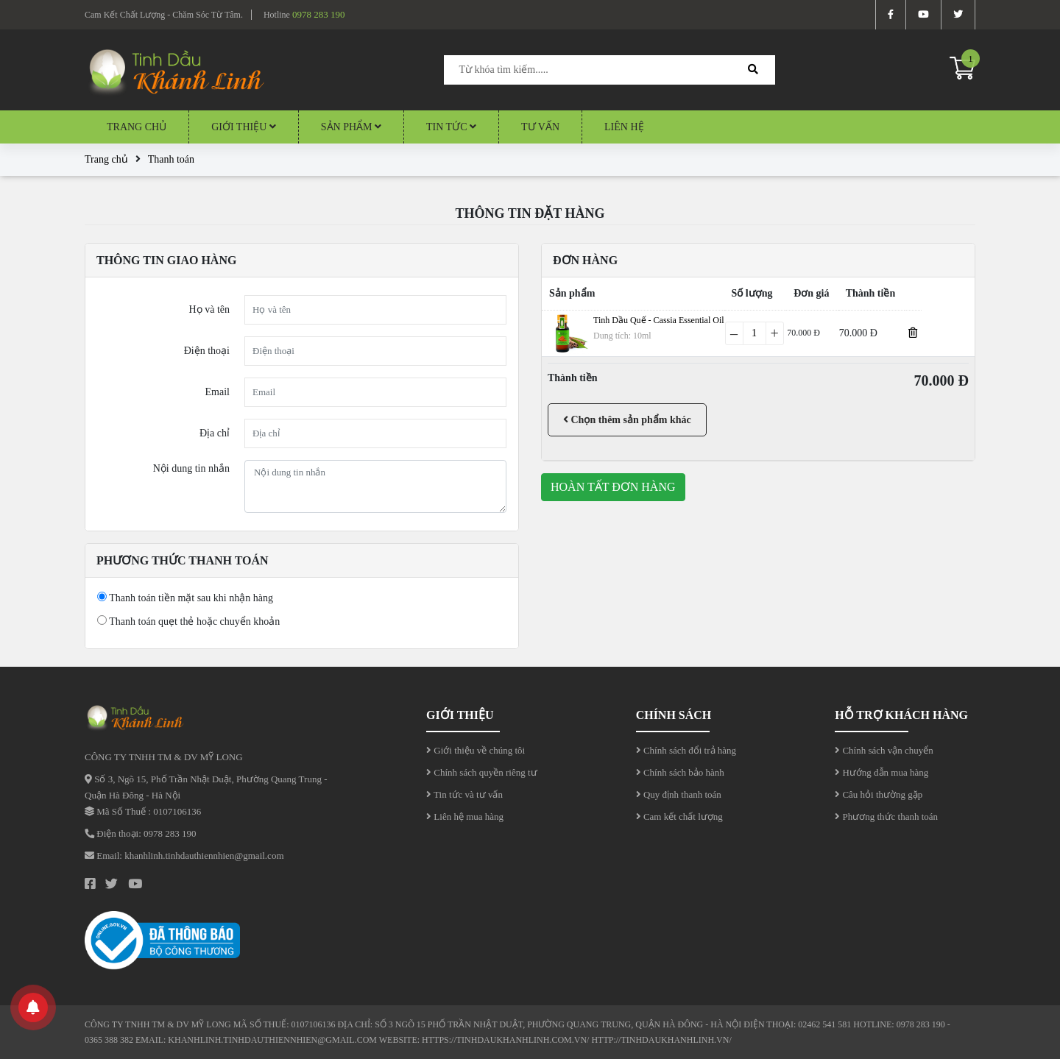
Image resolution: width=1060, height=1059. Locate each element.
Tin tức (451, 126)
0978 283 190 (318, 14)
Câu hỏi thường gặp (878, 794)
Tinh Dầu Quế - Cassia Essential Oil (658, 320)
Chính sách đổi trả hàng (686, 750)
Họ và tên (209, 309)
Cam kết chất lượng (679, 816)
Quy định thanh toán (678, 794)
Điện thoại (207, 350)
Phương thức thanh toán (886, 816)
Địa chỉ (214, 433)
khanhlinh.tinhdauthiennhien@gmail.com (203, 855)
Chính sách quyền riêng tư (481, 772)
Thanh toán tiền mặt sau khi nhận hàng (185, 597)
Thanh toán (171, 159)
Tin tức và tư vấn (464, 794)
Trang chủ (136, 126)
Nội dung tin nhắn (191, 468)
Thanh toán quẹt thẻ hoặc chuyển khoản (188, 621)
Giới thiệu (243, 126)
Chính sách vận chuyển (884, 750)
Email (217, 391)
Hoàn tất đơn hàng (613, 487)
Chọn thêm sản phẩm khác (627, 419)
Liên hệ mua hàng (465, 816)
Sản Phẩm (351, 126)
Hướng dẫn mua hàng (881, 772)
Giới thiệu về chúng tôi (475, 750)
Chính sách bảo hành (680, 772)
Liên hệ (624, 126)
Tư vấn (540, 126)
